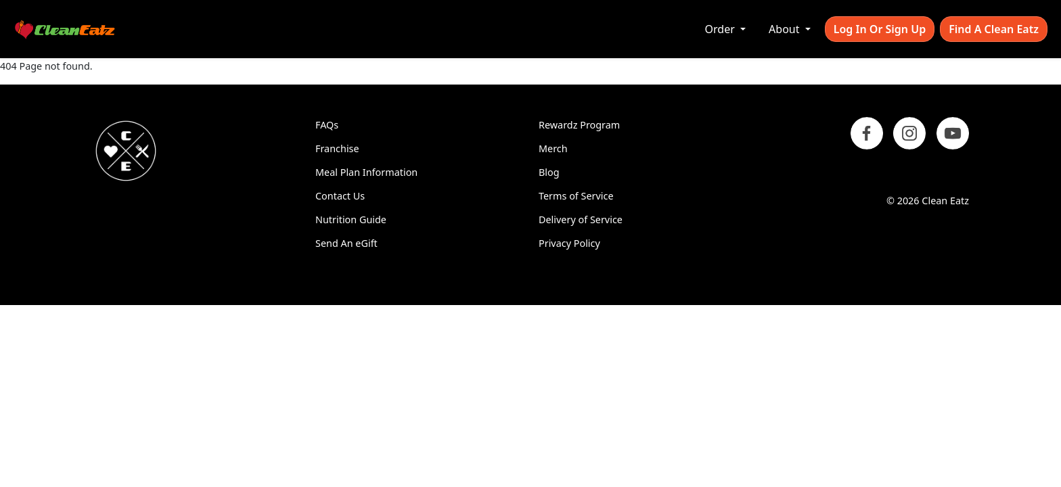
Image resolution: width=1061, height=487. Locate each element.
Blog (549, 172)
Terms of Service (576, 195)
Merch (553, 148)
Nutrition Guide (350, 219)
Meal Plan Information (366, 172)
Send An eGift (346, 243)
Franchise (337, 148)
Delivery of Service (581, 219)
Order (721, 29)
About (786, 29)
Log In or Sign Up (880, 29)
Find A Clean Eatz (994, 29)
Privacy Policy (569, 243)
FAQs (326, 124)
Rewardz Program (579, 124)
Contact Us (340, 195)
